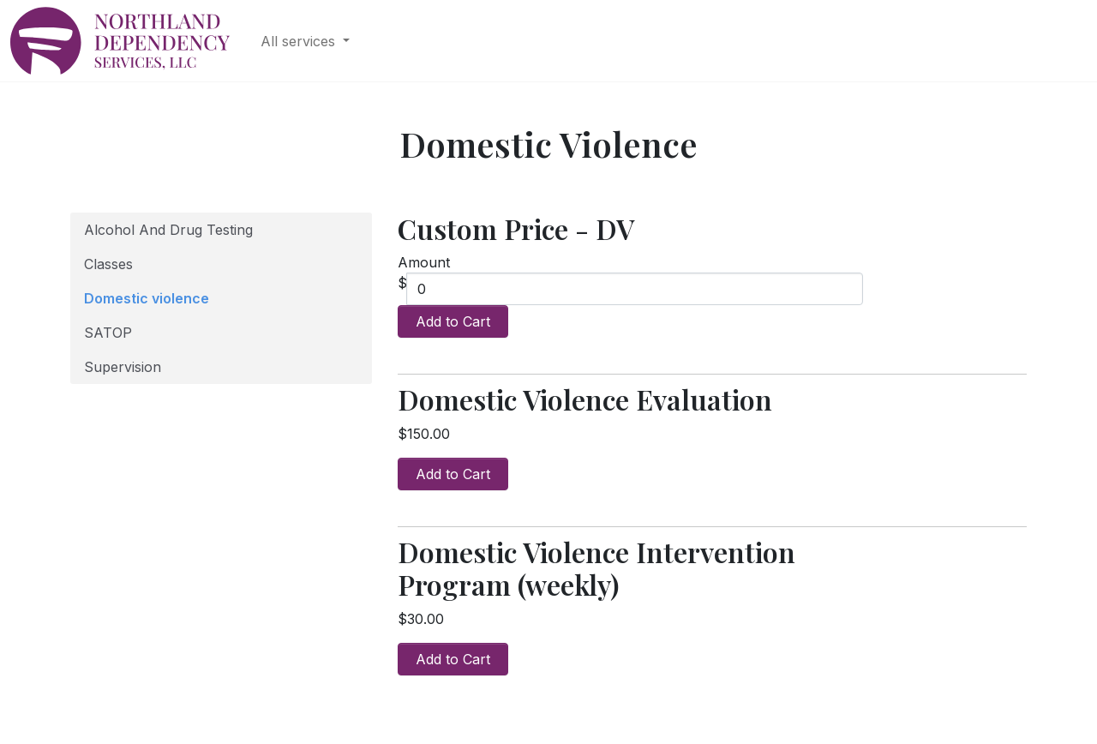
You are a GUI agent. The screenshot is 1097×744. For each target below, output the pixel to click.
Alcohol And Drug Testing (168, 229)
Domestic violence (146, 298)
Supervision (122, 366)
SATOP (108, 332)
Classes (108, 264)
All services (300, 41)
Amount (424, 262)
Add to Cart (453, 321)
